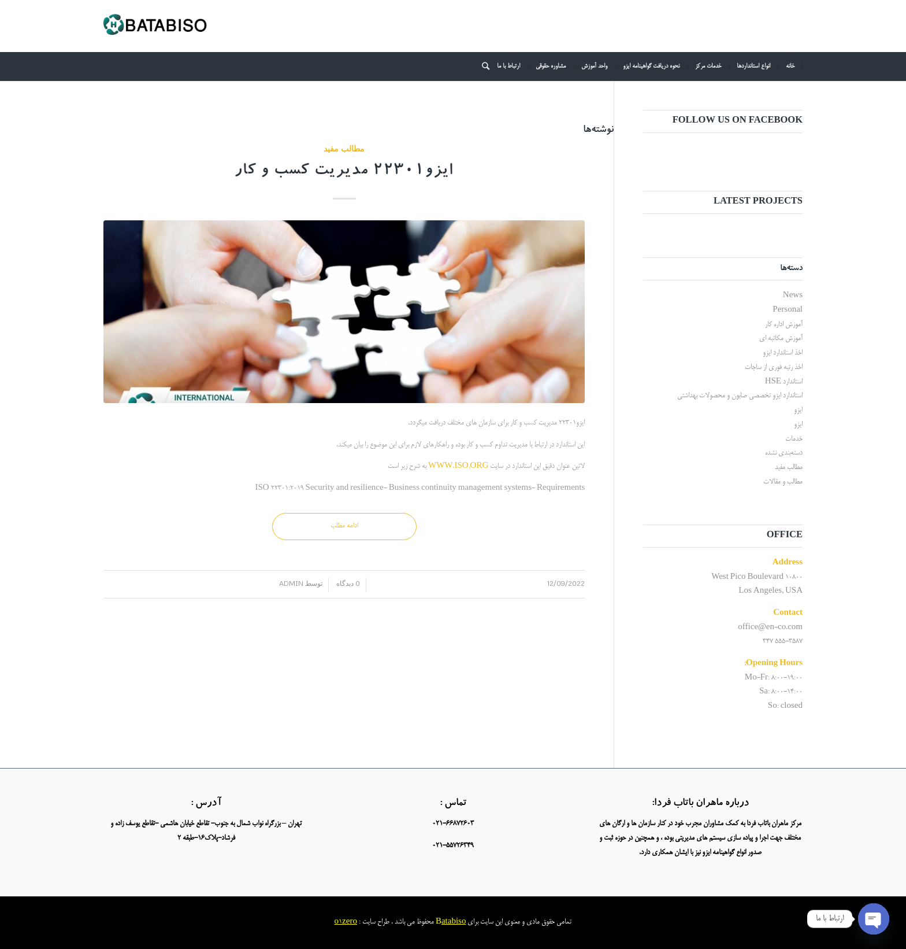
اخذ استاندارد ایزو (783, 353)
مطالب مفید (344, 148)
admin (291, 583)
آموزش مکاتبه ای (781, 338)
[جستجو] (481, 66)
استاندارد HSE (784, 382)
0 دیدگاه (347, 583)
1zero (348, 922)
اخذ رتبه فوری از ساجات (774, 367)
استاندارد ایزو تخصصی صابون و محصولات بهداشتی (740, 396)
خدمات (794, 439)
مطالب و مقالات (783, 482)
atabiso (453, 922)
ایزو (798, 410)
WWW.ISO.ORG (458, 466)
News (793, 295)
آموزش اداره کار (784, 324)
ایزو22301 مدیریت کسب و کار (344, 171)
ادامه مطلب (344, 526)
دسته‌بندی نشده (784, 453)
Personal (788, 310)
